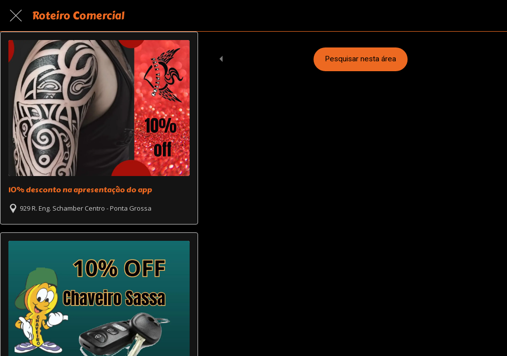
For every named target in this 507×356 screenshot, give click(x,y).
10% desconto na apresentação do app (80, 190)
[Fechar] (16, 16)
